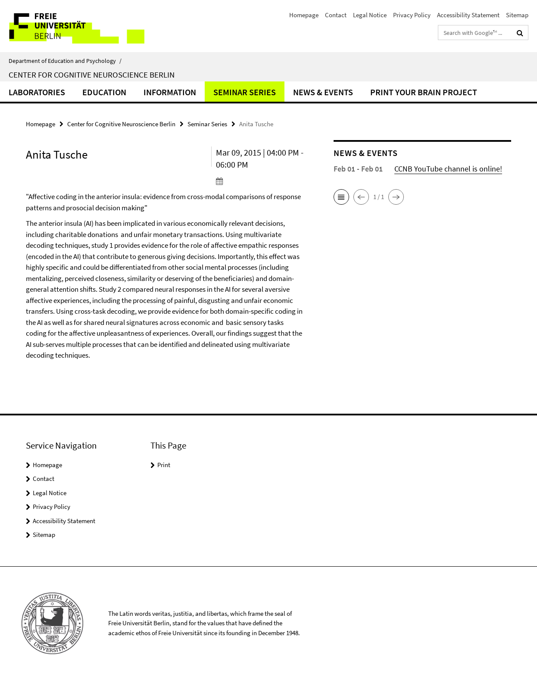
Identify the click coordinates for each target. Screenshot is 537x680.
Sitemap (517, 15)
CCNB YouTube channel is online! (448, 169)
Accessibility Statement (468, 15)
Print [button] (163, 465)
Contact (336, 15)
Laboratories (37, 92)
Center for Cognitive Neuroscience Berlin (92, 74)
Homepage (303, 15)
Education (104, 92)
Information (170, 92)
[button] (341, 197)
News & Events (323, 92)
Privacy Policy (412, 15)
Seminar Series (244, 92)
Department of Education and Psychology (65, 61)
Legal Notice (370, 15)
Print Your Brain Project (423, 92)
